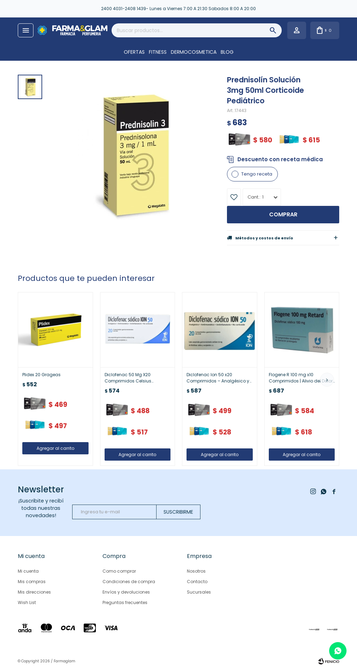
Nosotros (196, 571)
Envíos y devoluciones (126, 592)
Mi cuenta (28, 571)
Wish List (27, 602)
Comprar (283, 214)
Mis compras (32, 582)
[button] (327, 379)
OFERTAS (134, 52)
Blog (227, 52)
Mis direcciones (34, 592)
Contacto (197, 582)
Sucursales (199, 592)
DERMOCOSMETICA (194, 52)
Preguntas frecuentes (124, 602)
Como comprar (119, 571)
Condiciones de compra (128, 582)
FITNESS (158, 52)
